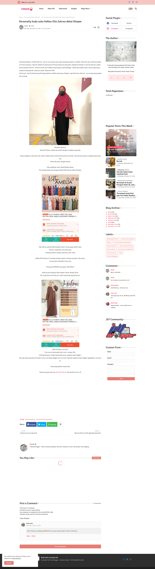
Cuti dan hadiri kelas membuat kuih (124, 173)
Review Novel (111, 249)
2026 (110, 212)
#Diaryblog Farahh (113, 239)
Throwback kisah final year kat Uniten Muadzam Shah (126, 194)
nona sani (29, 523)
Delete (33, 536)
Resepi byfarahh (112, 246)
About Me (51, 9)
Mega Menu (85, 9)
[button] (130, 9)
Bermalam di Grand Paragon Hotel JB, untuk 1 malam (126, 184)
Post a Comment (60, 546)
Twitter (43, 425)
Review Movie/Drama (126, 246)
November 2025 (113, 226)
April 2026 (111, 214)
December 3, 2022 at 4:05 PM (33, 525)
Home (41, 9)
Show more (96, 458)
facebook (114, 23)
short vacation (111, 253)
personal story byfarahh (125, 249)
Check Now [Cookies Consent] (15, 558)
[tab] (41, 9)
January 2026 (112, 220)
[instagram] (136, 2)
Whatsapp (53, 425)
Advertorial (63, 9)
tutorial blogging (112, 256)
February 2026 (112, 218)
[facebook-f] (129, 2)
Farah (32, 444)
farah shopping (30, 419)
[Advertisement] (60, 46)
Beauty (109, 242)
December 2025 (113, 224)
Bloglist (74, 9)
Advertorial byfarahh (128, 239)
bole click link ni (60, 372)
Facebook (33, 425)
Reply (28, 536)
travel (120, 253)
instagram (114, 28)
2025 (110, 222)
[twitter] (133, 2)
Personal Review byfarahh (32, 17)
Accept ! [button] (9, 563)
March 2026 (112, 216)
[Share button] (60, 424)
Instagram (129, 28)
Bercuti (119, 161)
